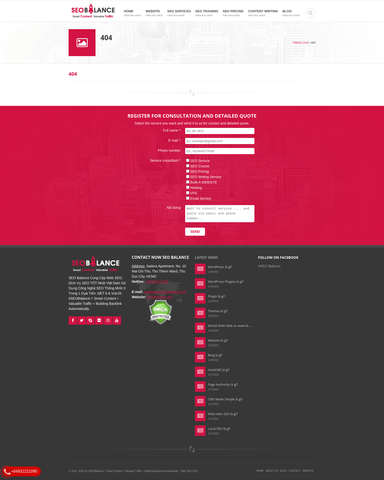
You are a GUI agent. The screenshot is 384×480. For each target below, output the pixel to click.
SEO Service (197, 161)
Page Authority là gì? (223, 384)
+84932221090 (156, 281)
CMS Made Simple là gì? (225, 399)
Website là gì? (218, 340)
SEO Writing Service (202, 177)
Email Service (197, 198)
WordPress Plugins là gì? (226, 281)
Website (154, 13)
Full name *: (169, 130)
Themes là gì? (218, 311)
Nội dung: (171, 207)
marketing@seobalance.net (165, 292)
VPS (190, 193)
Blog (291, 13)
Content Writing (263, 13)
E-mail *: (171, 140)
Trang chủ (300, 42)
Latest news (206, 257)
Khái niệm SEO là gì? (223, 414)
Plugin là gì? (216, 296)
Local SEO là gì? (219, 428)
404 (73, 74)
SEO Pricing (233, 13)
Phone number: (166, 150)
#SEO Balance (269, 266)
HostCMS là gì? (218, 370)
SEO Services (179, 13)
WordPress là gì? (220, 267)
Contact (294, 470)
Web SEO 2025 (189, 471)
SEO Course (196, 166)
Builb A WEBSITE (200, 182)
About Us (272, 470)
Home (132, 13)
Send (192, 232)
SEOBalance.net (159, 297)
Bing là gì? (215, 355)
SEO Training (206, 13)
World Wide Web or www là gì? (230, 325)
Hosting (193, 188)
